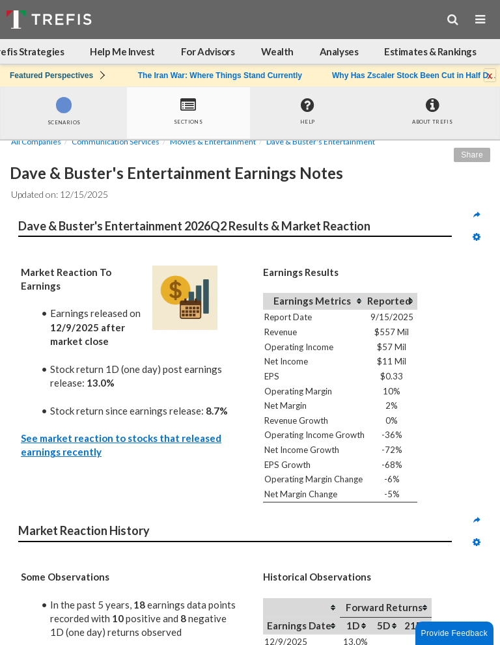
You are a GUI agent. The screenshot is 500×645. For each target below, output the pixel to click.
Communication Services (116, 141)
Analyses (339, 51)
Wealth (277, 51)
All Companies (36, 141)
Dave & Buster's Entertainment (320, 141)
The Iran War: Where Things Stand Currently (220, 75)
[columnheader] (314, 301)
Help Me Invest (122, 51)
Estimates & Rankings (430, 51)
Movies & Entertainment (213, 141)
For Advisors (208, 51)
